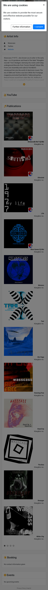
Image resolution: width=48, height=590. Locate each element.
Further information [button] (21, 27)
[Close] (44, 4)
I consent (39, 27)
